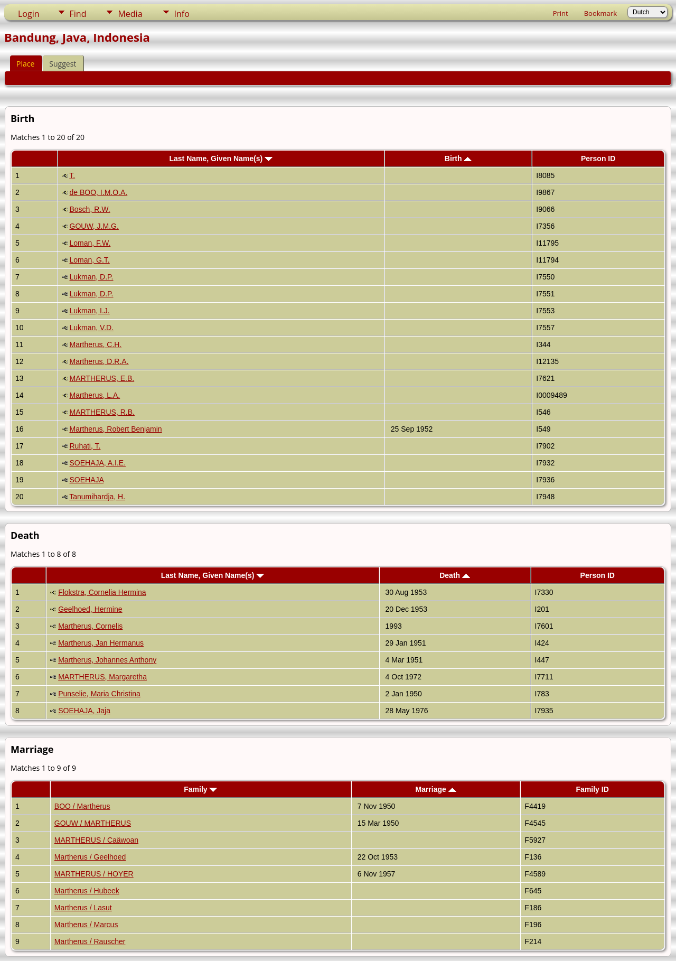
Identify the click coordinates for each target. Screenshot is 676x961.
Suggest (62, 64)
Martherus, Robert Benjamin (116, 429)
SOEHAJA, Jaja (84, 710)
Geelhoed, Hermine (90, 609)
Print (560, 13)
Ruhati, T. (85, 446)
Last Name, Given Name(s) (221, 158)
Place (25, 64)
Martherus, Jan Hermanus (101, 643)
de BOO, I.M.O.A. (99, 192)
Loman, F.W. (90, 243)
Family (200, 789)
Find (78, 14)
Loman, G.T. (90, 260)
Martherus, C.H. (96, 344)
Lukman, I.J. (90, 310)
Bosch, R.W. (90, 209)
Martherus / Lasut (83, 907)
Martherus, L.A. (95, 395)
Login (29, 14)
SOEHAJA (87, 479)
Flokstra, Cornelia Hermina (102, 592)
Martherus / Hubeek (86, 891)
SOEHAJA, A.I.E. (98, 463)
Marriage (435, 789)
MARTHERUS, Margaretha (102, 677)
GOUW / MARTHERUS (92, 823)
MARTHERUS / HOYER (94, 874)
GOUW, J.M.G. (94, 226)
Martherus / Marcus (86, 924)
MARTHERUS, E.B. (102, 378)
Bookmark (600, 13)
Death (454, 575)
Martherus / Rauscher (90, 941)
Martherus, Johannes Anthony (107, 660)
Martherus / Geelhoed (90, 857)
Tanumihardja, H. (97, 496)
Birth (458, 158)
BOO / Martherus (82, 806)
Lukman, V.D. (92, 327)
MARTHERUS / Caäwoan (96, 840)
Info (182, 14)
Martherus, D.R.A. (99, 361)
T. (72, 175)
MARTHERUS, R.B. (102, 412)
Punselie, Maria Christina (99, 693)
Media (130, 14)
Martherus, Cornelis (90, 626)
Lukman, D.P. (92, 277)
